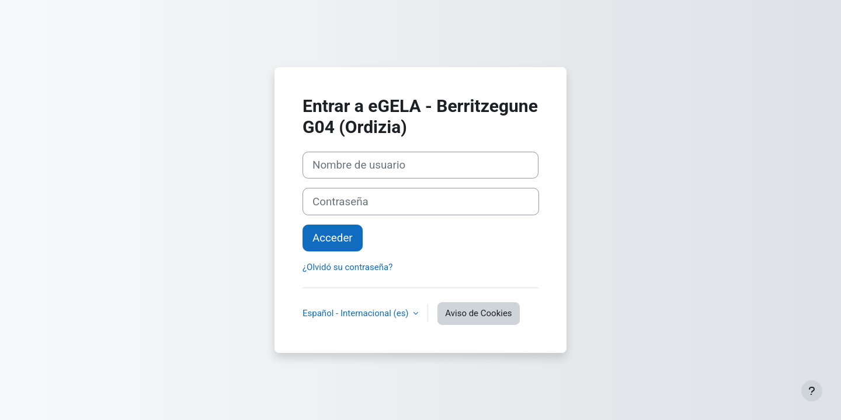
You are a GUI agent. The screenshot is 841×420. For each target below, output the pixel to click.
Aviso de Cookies (478, 313)
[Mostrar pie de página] (811, 390)
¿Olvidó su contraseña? (347, 267)
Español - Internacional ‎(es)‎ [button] (357, 313)
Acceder (332, 238)
